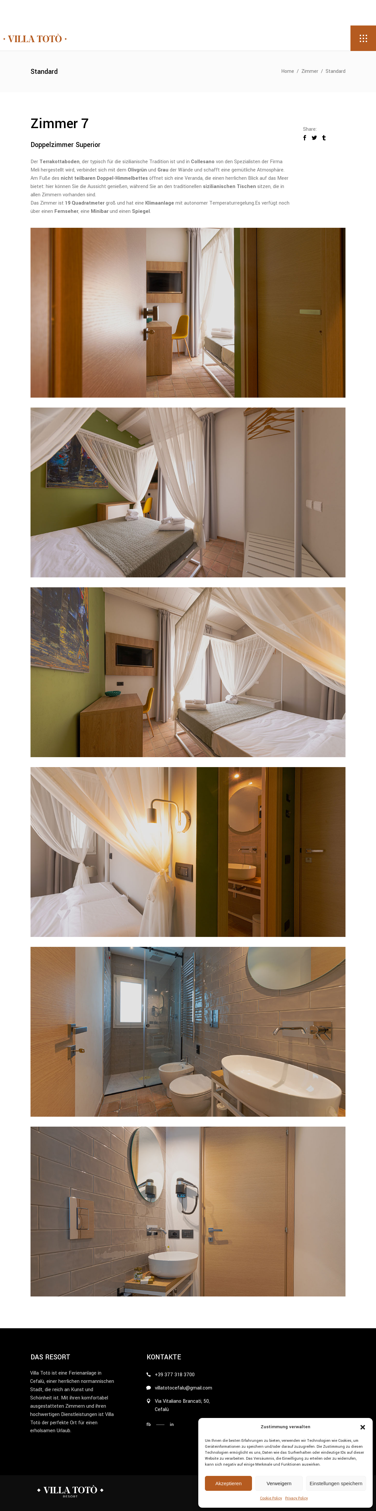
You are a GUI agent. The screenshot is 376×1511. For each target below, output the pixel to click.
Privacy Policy (296, 1498)
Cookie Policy (271, 1498)
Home (287, 71)
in (172, 1424)
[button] (362, 1427)
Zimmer (309, 71)
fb (148, 1424)
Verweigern (279, 1483)
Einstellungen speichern (336, 1483)
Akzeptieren (229, 1483)
